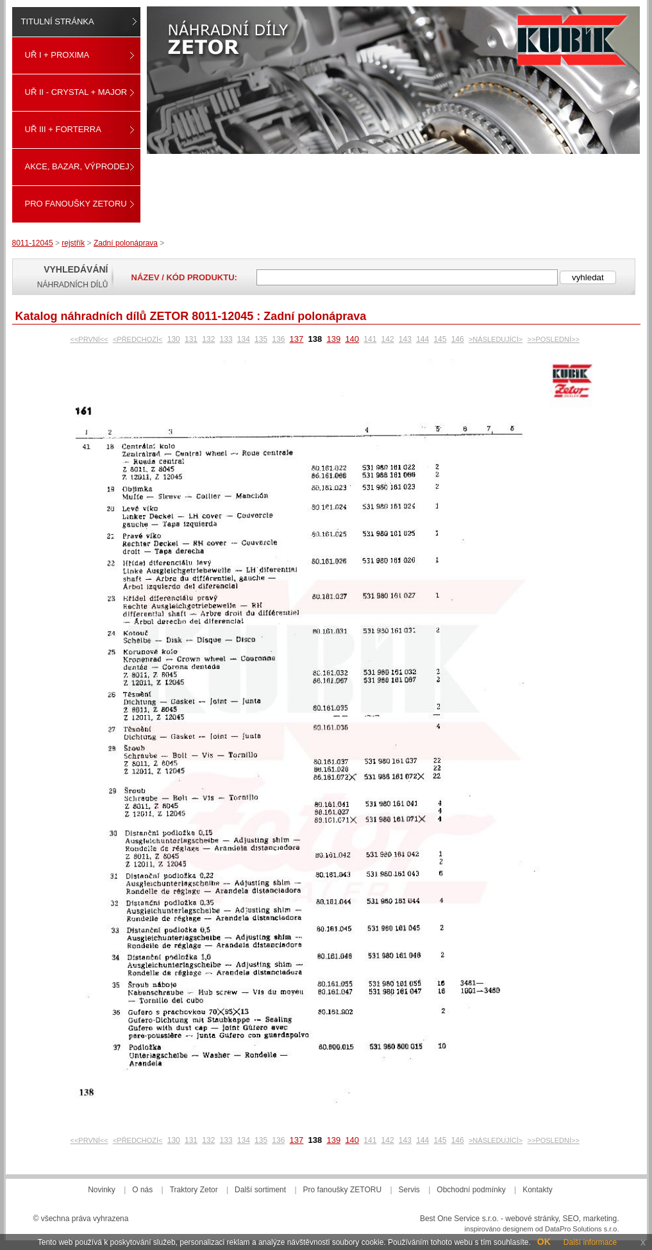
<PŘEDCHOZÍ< (138, 339)
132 (208, 339)
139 (333, 339)
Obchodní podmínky (471, 1189)
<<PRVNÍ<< (89, 339)
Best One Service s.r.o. (459, 1218)
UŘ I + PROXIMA (57, 55)
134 (243, 339)
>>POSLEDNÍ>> (554, 339)
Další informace (590, 1242)
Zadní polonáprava (126, 243)
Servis (409, 1189)
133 (226, 339)
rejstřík (73, 243)
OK (544, 1242)
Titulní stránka (57, 21)
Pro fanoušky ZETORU (76, 203)
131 (191, 339)
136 (278, 339)
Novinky (101, 1189)
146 (457, 339)
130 (173, 339)
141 (370, 339)
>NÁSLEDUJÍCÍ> (495, 339)
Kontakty (537, 1189)
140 (352, 339)
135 (261, 339)
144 (422, 339)
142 (387, 339)
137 (297, 339)
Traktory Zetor (194, 1189)
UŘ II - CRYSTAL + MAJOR (76, 92)
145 (439, 339)
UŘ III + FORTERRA (63, 129)
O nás (142, 1189)
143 (405, 339)
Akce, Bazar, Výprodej (77, 166)
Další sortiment (260, 1189)
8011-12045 (32, 243)
